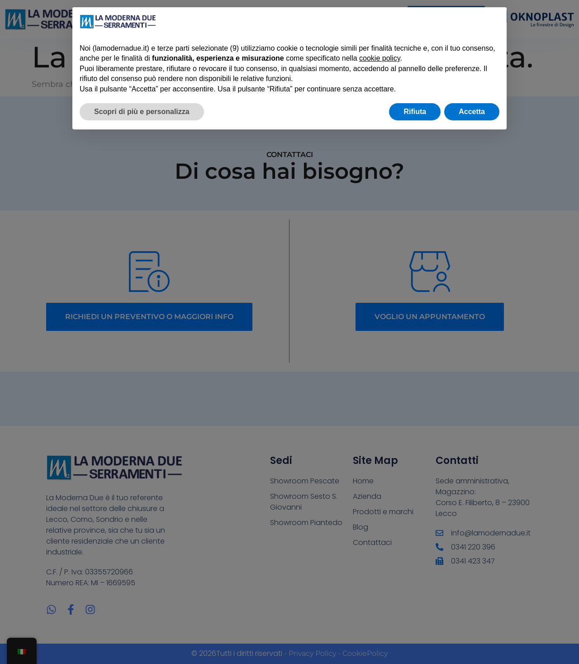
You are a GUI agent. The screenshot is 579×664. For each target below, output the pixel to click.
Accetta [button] (472, 111)
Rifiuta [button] (414, 111)
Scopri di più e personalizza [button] (142, 111)
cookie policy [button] (379, 58)
